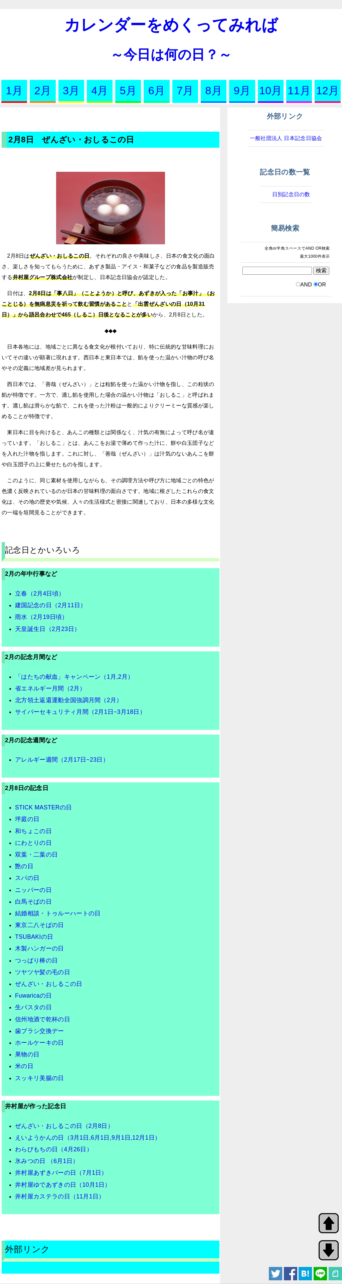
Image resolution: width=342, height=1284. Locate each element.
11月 (299, 91)
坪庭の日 (27, 819)
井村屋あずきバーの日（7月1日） (61, 1172)
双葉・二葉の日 (36, 854)
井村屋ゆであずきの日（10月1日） (63, 1184)
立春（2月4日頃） (39, 593)
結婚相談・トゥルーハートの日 (58, 913)
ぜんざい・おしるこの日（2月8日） (64, 1126)
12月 (327, 91)
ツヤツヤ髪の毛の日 (42, 972)
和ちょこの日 (33, 831)
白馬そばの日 (33, 901)
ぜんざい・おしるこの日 (48, 984)
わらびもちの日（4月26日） (54, 1149)
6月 (156, 91)
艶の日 (24, 866)
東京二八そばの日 (39, 925)
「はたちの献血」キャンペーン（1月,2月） (74, 676)
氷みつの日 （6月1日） (46, 1161)
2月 (42, 91)
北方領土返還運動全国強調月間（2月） (69, 700)
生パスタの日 (33, 1007)
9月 (242, 91)
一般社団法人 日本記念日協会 (286, 138)
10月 (270, 91)
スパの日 (27, 878)
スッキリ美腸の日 (39, 1078)
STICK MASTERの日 (43, 807)
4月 (99, 91)
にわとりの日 (33, 843)
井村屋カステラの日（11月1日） (60, 1196)
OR (322, 284)
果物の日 (27, 1054)
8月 (213, 91)
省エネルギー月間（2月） (50, 688)
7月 (185, 91)
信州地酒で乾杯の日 (42, 1019)
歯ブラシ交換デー (39, 1031)
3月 (71, 91)
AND (306, 284)
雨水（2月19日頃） (41, 617)
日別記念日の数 (291, 194)
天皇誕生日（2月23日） (47, 629)
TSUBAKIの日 (34, 936)
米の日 (24, 1066)
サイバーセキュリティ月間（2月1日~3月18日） (80, 712)
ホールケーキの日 (39, 1042)
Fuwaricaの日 (33, 995)
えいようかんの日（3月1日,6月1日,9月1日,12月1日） (88, 1137)
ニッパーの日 (33, 890)
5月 (128, 91)
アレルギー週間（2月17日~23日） (62, 759)
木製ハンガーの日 (39, 948)
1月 (14, 91)
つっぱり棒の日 (36, 960)
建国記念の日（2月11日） (51, 605)
